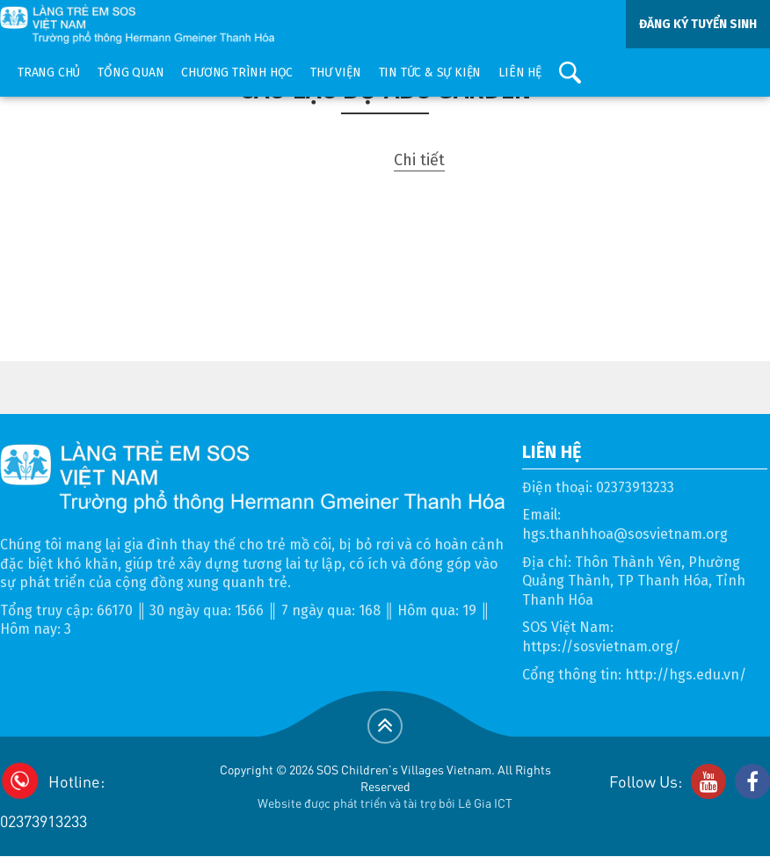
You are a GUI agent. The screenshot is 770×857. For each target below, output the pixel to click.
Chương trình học (237, 72)
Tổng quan (130, 72)
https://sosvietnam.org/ (601, 646)
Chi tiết (419, 160)
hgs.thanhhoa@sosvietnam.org (625, 534)
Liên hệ (519, 72)
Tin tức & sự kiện (430, 72)
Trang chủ (49, 72)
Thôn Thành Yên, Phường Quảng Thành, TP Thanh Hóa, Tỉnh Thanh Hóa (633, 581)
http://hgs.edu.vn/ (685, 674)
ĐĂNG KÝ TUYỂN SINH (698, 24)
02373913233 (635, 487)
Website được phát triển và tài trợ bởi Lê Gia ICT (385, 802)
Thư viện (335, 72)
